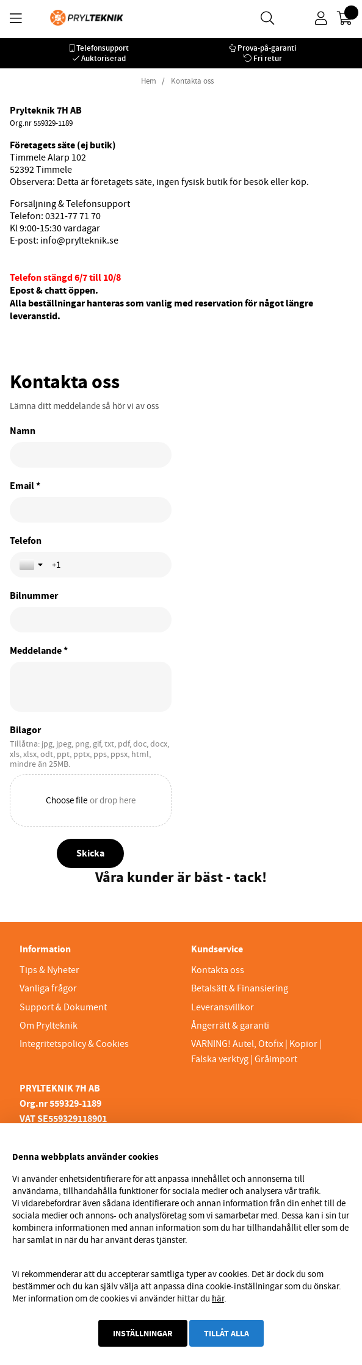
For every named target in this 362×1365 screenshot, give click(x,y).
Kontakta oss (192, 81)
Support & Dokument (63, 1007)
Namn (22, 431)
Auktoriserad (103, 58)
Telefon (26, 541)
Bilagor (25, 730)
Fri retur (267, 58)
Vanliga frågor (48, 988)
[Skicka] (90, 853)
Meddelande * (39, 651)
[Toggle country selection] (32, 564)
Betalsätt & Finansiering (239, 988)
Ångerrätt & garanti (230, 1025)
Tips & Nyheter (49, 970)
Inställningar (143, 1333)
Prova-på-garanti (266, 48)
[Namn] (91, 455)
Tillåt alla (226, 1333)
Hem (148, 81)
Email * (25, 486)
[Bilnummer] (91, 620)
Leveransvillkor (222, 1007)
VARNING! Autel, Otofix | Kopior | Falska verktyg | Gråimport (256, 1051)
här (218, 1298)
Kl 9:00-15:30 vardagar (55, 228)
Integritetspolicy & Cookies (74, 1044)
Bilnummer (34, 596)
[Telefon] (107, 565)
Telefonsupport (102, 48)
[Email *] (91, 510)
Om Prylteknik (49, 1025)
